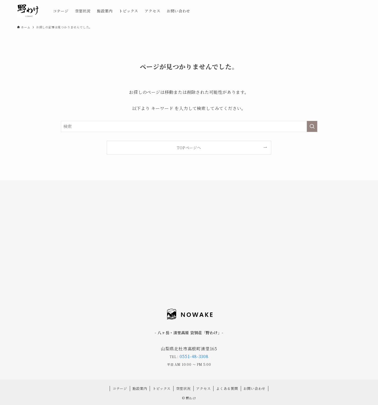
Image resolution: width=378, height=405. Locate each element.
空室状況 (183, 388)
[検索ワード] (189, 126)
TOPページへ (189, 147)
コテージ (120, 388)
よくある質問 (227, 388)
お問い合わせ (254, 388)
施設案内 (139, 388)
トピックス (162, 388)
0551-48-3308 (194, 356)
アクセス (203, 388)
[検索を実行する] (312, 126)
